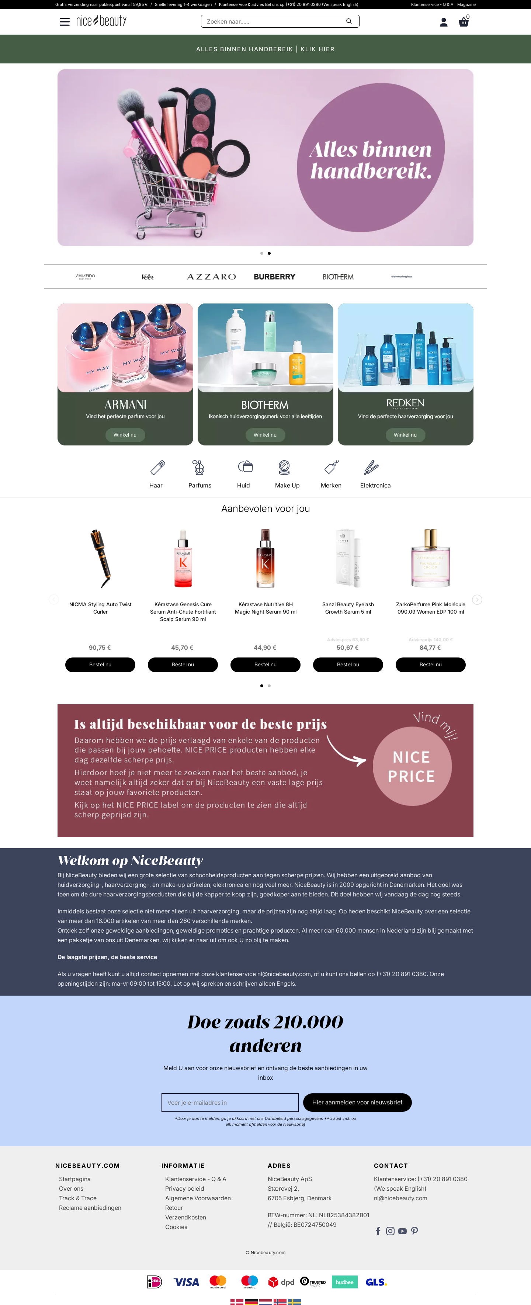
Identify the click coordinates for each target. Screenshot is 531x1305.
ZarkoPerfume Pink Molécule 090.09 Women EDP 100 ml (430, 615)
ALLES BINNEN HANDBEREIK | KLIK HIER (265, 49)
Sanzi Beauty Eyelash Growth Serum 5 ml (348, 615)
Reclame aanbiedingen (90, 1214)
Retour (174, 1214)
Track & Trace (78, 1205)
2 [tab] (270, 693)
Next (475, 607)
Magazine (466, 4)
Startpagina (75, 1186)
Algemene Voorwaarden (198, 1205)
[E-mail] (230, 1109)
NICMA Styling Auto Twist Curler (100, 615)
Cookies (176, 1234)
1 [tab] (262, 693)
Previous (55, 607)
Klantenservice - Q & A (432, 4)
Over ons (71, 1195)
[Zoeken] (280, 21)
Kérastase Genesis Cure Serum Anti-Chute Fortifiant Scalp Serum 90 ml (183, 618)
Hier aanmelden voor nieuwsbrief (357, 1109)
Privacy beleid (184, 1195)
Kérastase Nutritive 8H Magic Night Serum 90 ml (265, 615)
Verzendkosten (185, 1224)
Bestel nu (100, 671)
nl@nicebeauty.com (400, 1205)
